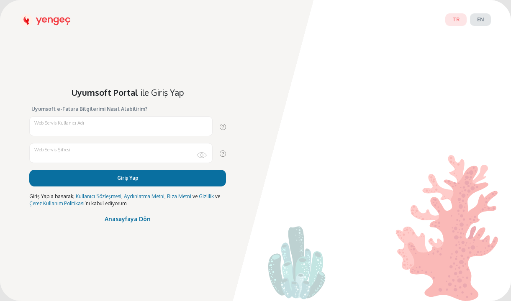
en (480, 19)
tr (456, 19)
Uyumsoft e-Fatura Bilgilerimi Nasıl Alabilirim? (89, 109)
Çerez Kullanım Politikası (57, 203)
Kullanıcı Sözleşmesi (98, 196)
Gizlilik (206, 196)
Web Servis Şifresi (52, 150)
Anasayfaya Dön (128, 218)
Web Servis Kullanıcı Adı (59, 123)
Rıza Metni (179, 196)
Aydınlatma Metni (144, 196)
